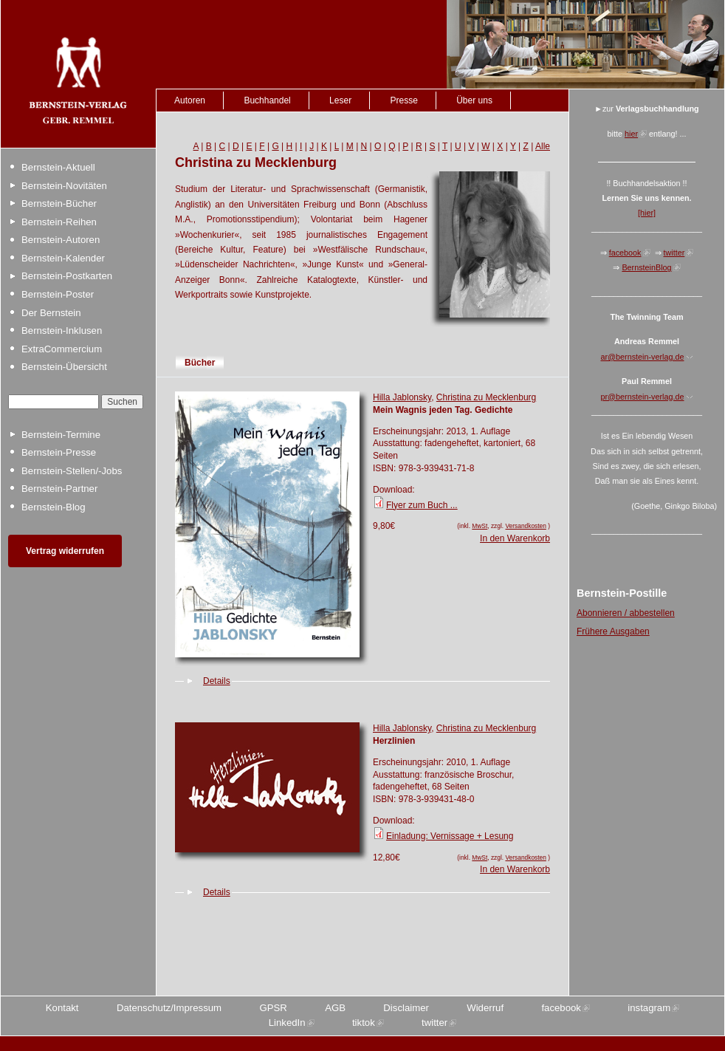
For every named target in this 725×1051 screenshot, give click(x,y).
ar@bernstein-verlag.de (642, 356)
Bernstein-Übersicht (64, 366)
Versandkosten (525, 526)
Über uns (474, 100)
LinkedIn (287, 1022)
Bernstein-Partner (59, 488)
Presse (403, 100)
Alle (542, 146)
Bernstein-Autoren (60, 239)
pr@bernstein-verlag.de (642, 396)
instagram (649, 1007)
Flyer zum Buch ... (422, 505)
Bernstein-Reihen (59, 221)
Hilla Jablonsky (402, 397)
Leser (340, 100)
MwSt (479, 526)
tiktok (363, 1022)
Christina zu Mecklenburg (486, 397)
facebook (625, 252)
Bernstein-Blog (53, 507)
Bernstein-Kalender (63, 258)
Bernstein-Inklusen (61, 330)
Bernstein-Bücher (59, 203)
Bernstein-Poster (57, 294)
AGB (335, 1007)
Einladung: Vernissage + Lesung (449, 836)
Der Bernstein (51, 312)
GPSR (272, 1007)
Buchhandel (267, 100)
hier (631, 133)
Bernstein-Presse (58, 452)
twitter (674, 252)
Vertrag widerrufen (65, 551)
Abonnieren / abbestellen (626, 613)
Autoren (189, 100)
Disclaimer (406, 1007)
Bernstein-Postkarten (66, 275)
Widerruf (485, 1007)
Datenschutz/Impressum (169, 1007)
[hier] (647, 212)
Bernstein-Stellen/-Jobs (71, 470)
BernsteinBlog (646, 267)
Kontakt (62, 1007)
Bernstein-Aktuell (58, 167)
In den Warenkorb (515, 538)
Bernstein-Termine (60, 434)
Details (216, 681)
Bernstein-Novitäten (64, 185)
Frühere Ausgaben (613, 631)
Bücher (200, 362)
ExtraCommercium (61, 349)
